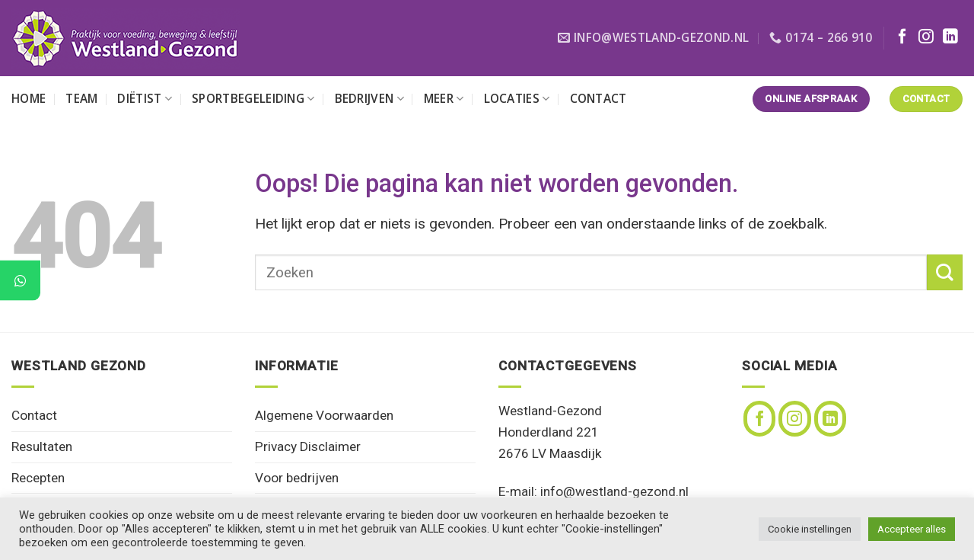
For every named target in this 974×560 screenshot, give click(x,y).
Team (81, 99)
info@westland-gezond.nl (614, 491)
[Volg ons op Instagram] (926, 37)
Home (28, 99)
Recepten (38, 477)
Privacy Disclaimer (308, 446)
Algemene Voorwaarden (324, 415)
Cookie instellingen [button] (809, 529)
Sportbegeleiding (253, 99)
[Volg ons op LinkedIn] (950, 37)
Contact (598, 99)
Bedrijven (369, 99)
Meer (444, 99)
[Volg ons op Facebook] (902, 37)
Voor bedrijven (297, 477)
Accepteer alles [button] (911, 529)
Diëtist (144, 99)
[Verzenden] (945, 272)
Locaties (517, 99)
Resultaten (41, 446)
